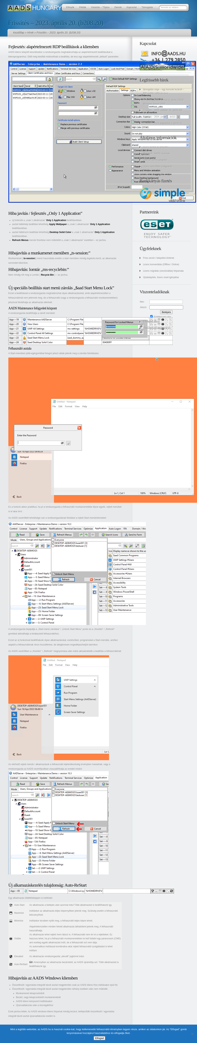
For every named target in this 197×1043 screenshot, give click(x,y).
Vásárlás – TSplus (100, 7)
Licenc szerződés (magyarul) (157, 166)
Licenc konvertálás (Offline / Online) (161, 264)
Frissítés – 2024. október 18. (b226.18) (162, 110)
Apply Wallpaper (58, 224)
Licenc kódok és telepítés (156, 147)
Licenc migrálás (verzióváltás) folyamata (163, 271)
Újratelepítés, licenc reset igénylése (161, 277)
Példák (82, 7)
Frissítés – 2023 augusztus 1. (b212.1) (162, 123)
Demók (118, 7)
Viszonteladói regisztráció (156, 327)
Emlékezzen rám (160, 316)
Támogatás (147, 7)
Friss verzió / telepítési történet (158, 258)
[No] (192, 1034)
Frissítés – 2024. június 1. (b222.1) (160, 116)
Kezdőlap (18, 32)
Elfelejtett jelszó (151, 321)
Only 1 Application (56, 220)
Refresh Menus (20, 240)
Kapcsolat (132, 7)
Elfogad (99, 1038)
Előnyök (70, 7)
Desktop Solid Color (60, 232)
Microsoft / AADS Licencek (156, 153)
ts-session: (30, 258)
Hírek (30, 32)
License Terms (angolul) (155, 160)
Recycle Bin (47, 275)
